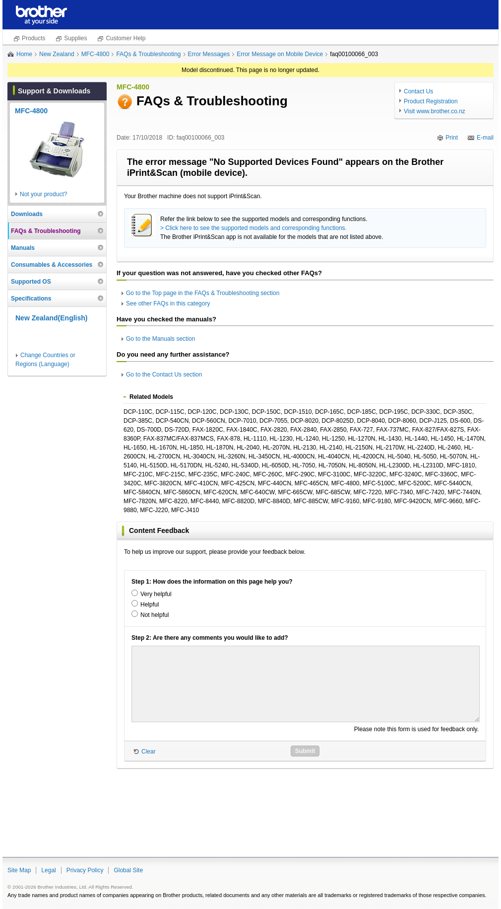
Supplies (75, 38)
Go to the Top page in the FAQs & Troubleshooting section (202, 293)
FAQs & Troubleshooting (148, 54)
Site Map (19, 870)
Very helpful (156, 594)
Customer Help (125, 38)
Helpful (149, 604)
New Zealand (56, 54)
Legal (48, 870)
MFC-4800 (95, 54)
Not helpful (154, 614)
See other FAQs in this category (168, 303)
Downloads (27, 214)
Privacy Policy (85, 870)
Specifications (31, 298)
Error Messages (209, 54)
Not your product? (43, 194)
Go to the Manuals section (160, 338)
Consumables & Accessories (51, 264)
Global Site (128, 870)
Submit (305, 751)
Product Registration (431, 101)
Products (33, 38)
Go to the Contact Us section (164, 374)
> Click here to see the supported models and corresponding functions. (253, 228)
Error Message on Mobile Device (280, 54)
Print (451, 137)
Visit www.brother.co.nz (434, 111)
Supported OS (31, 281)
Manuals (23, 247)
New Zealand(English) (51, 318)
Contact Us (418, 91)
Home (24, 54)
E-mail (485, 137)
